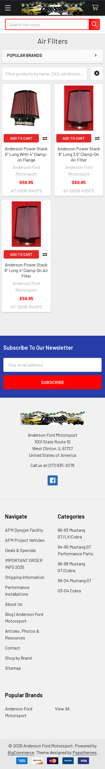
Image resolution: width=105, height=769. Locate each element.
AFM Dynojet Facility (24, 530)
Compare (45, 138)
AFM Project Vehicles (25, 540)
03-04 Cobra (69, 590)
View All (62, 708)
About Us (13, 604)
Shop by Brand (18, 657)
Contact (12, 647)
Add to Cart (21, 138)
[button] (96, 73)
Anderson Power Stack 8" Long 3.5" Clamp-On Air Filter (78, 154)
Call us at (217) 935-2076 (52, 465)
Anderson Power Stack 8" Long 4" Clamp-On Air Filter (26, 270)
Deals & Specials (20, 550)
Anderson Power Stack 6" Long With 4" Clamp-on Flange (26, 154)
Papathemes (85, 752)
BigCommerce (21, 752)
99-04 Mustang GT (75, 580)
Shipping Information (25, 577)
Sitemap (13, 668)
